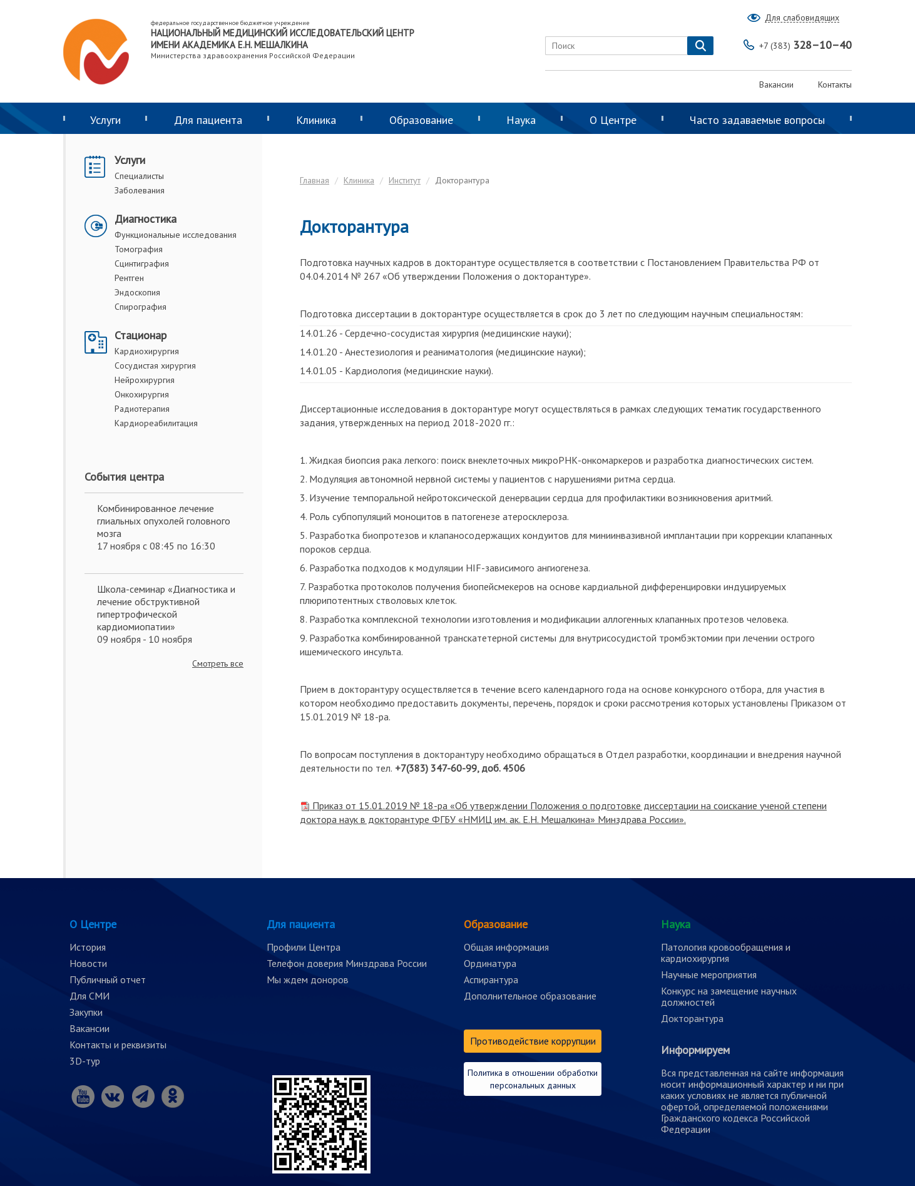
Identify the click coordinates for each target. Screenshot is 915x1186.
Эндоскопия (137, 292)
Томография (139, 249)
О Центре (613, 120)
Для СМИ (89, 995)
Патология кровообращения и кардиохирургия (725, 952)
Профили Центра (303, 947)
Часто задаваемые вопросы (757, 120)
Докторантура (692, 1018)
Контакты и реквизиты (117, 1044)
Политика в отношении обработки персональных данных (533, 1079)
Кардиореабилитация (156, 423)
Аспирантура (491, 979)
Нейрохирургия (145, 380)
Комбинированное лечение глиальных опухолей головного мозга (163, 520)
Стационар (140, 335)
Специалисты (139, 175)
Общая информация (506, 947)
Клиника (316, 120)
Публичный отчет (107, 979)
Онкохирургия (142, 394)
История (87, 947)
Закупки (86, 1012)
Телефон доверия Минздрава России (347, 963)
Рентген (129, 278)
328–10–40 (805, 45)
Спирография (140, 306)
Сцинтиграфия (142, 263)
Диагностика (145, 219)
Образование (421, 120)
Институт (405, 180)
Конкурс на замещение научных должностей (729, 996)
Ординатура (490, 963)
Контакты (835, 84)
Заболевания (140, 190)
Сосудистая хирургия (155, 365)
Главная (314, 180)
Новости (88, 963)
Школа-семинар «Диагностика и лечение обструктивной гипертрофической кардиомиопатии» (166, 608)
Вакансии (776, 84)
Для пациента (208, 120)
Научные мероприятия (709, 974)
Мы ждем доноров (308, 979)
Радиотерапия (142, 408)
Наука (521, 120)
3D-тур (84, 1061)
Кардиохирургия (147, 351)
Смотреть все (217, 663)
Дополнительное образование (530, 995)
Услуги (105, 120)
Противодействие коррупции (533, 1041)
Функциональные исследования (176, 234)
